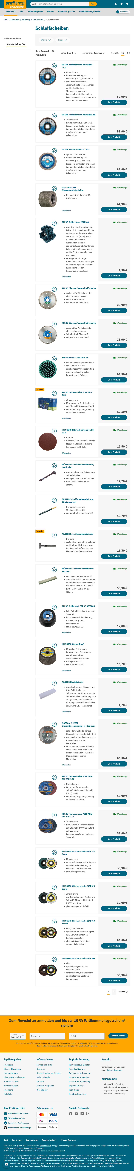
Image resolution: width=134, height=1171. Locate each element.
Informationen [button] (44, 1059)
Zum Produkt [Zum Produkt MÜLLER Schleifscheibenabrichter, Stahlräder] (114, 486)
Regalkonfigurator (77, 1069)
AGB (6, 1140)
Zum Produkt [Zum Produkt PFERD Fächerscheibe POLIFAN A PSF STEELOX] (114, 801)
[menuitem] (116, 4)
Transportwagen (11, 1086)
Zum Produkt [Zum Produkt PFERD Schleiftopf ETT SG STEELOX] (114, 631)
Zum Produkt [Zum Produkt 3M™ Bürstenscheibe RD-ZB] (114, 380)
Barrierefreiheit (49, 1140)
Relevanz (99, 53)
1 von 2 (72, 53)
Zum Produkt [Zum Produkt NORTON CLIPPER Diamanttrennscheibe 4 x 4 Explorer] (114, 764)
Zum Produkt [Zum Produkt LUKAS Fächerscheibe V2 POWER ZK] (114, 137)
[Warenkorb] (127, 4)
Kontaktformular (114, 1070)
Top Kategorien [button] (12, 1059)
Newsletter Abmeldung (79, 1081)
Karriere (40, 1081)
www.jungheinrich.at (56, 1151)
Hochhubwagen (11, 1073)
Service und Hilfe (44, 1065)
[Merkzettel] (121, 4)
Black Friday (41, 1090)
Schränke (8, 1094)
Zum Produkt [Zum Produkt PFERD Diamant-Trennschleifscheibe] (114, 310)
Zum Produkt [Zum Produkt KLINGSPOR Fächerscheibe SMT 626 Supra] (114, 908)
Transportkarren (11, 1081)
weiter (122, 991)
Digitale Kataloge (76, 1086)
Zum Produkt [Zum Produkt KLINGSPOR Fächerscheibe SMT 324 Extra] (114, 873)
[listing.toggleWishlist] (54, 65)
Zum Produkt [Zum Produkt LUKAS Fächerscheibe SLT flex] (114, 175)
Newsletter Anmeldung (79, 1077)
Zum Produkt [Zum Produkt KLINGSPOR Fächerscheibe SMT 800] (114, 980)
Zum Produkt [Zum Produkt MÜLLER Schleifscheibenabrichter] (114, 556)
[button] (83, 1060)
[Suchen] (93, 4)
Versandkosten (45, 1146)
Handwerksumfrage (78, 1094)
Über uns (40, 1069)
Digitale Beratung (79, 1059)
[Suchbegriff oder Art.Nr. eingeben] (59, 4)
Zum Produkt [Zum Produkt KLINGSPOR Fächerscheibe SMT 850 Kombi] (114, 946)
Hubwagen (8, 1065)
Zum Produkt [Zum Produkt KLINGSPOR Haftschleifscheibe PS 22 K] (114, 452)
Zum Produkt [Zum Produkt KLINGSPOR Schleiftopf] (114, 669)
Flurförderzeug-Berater (79, 1065)
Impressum (17, 1140)
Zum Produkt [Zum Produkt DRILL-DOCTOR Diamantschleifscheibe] (114, 209)
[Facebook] (70, 1114)
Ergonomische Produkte (79, 1073)
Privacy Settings (68, 1140)
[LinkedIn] (82, 1114)
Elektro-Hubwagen (12, 1069)
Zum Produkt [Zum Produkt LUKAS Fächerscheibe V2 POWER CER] (114, 102)
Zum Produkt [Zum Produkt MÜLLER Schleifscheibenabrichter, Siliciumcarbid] (114, 521)
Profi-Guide (74, 1090)
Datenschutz (32, 1140)
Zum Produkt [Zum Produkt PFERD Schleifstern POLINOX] (114, 275)
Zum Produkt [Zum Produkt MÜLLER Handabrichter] (114, 710)
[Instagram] (87, 1114)
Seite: (63, 53)
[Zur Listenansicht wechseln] (122, 53)
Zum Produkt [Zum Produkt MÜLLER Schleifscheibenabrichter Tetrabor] (114, 593)
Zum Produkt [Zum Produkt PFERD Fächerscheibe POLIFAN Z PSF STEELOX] (114, 839)
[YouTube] (76, 1114)
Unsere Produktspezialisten (48, 1073)
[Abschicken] (118, 1035)
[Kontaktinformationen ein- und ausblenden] (6, 1164)
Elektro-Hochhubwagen (14, 1077)
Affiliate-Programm (45, 1086)
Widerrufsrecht (43, 1077)
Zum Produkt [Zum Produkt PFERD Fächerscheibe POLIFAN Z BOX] (114, 417)
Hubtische (8, 1090)
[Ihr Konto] (116, 4)
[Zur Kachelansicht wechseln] (128, 53)
